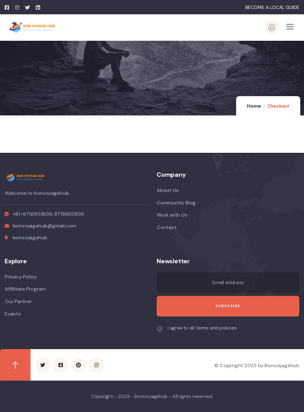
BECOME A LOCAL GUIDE (272, 7)
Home (254, 106)
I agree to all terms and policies (202, 328)
